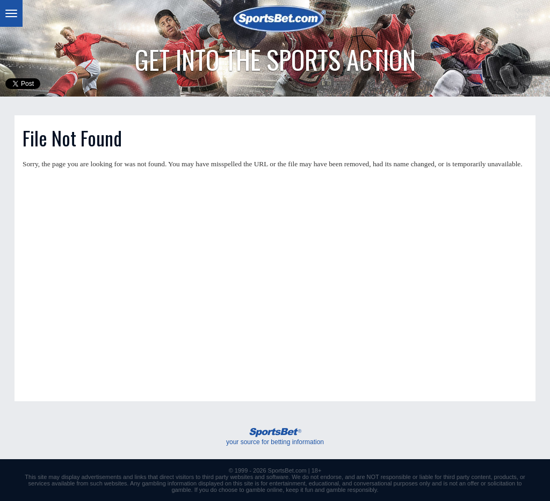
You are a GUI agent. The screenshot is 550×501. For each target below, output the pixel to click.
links (141, 477)
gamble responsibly (352, 490)
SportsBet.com (287, 470)
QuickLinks (522, 13)
